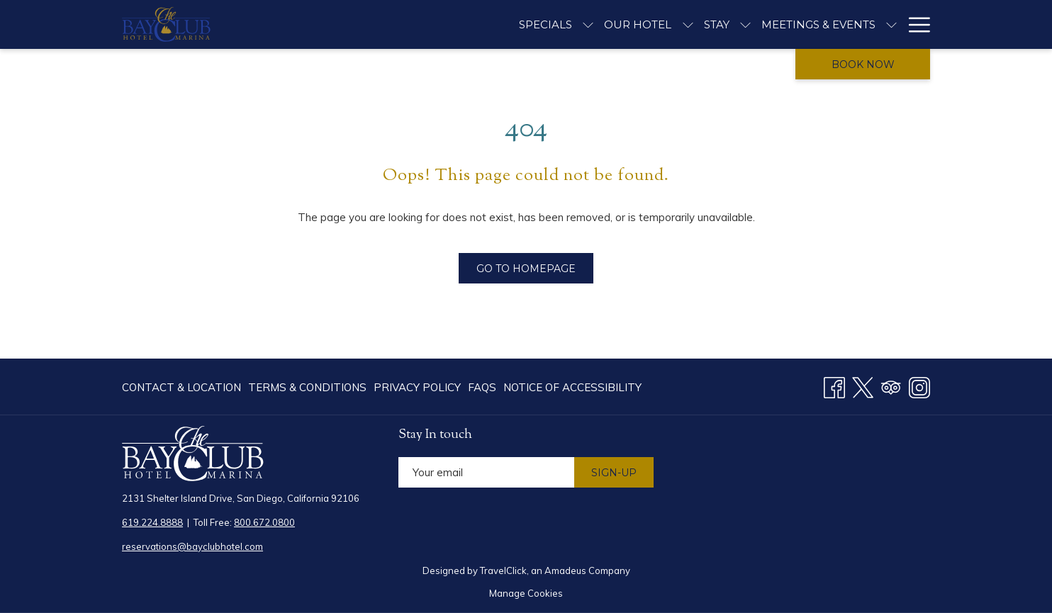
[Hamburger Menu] (914, 24)
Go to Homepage (526, 268)
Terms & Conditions (307, 387)
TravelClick (503, 570)
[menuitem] (183, 387)
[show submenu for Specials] (588, 24)
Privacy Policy (417, 387)
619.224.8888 (152, 522)
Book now (863, 64)
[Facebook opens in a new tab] (834, 385)
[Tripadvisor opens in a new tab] (891, 385)
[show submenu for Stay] (745, 24)
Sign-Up (614, 472)
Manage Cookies (526, 593)
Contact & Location (181, 387)
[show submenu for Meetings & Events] (891, 24)
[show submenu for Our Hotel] (688, 24)
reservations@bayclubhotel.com (192, 546)
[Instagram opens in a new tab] (919, 385)
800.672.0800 (264, 522)
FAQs (482, 387)
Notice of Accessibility (572, 387)
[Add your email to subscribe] (486, 472)
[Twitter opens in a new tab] (862, 385)
